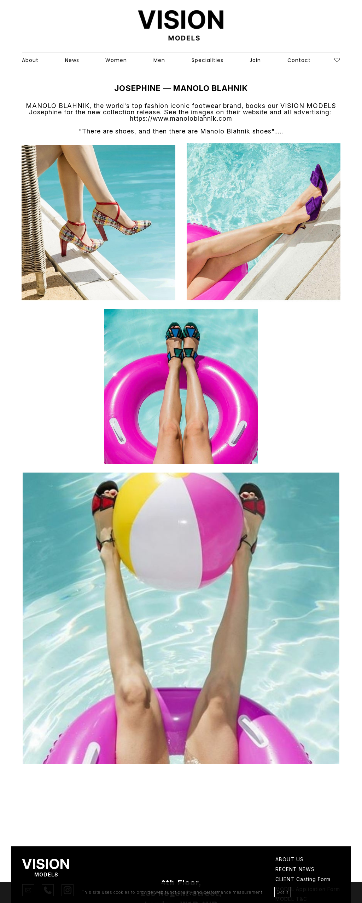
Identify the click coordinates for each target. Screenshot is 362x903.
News (72, 60)
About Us (289, 859)
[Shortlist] (337, 60)
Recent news (295, 869)
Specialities (207, 60)
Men (159, 60)
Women (116, 60)
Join (255, 60)
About (30, 60)
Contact (299, 60)
